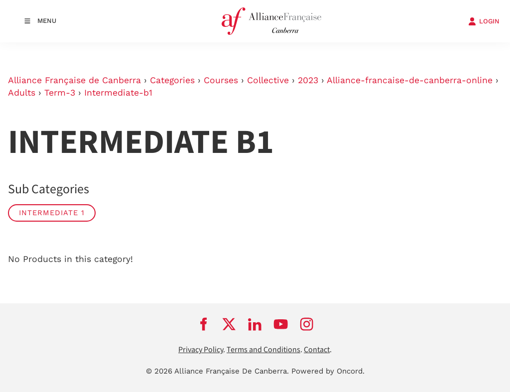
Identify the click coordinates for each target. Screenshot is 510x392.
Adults (21, 93)
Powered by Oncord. (328, 371)
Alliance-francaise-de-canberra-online (410, 80)
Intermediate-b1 (118, 93)
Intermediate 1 (52, 212)
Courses (221, 80)
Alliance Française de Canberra (74, 80)
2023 (308, 80)
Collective (268, 80)
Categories (172, 80)
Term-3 (59, 93)
